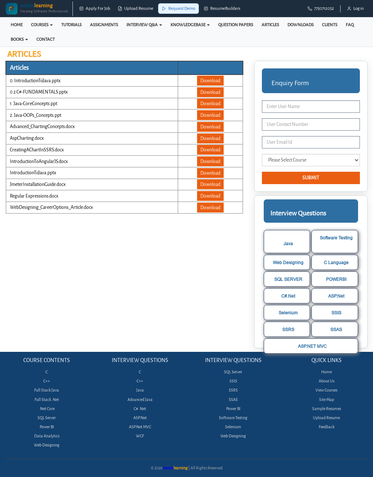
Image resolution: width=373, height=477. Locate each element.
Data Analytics (46, 436)
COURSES (42, 25)
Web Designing (288, 262)
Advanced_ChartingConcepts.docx (42, 126)
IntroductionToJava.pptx (33, 173)
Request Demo (178, 8)
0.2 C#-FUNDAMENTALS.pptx (39, 92)
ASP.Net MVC (140, 427)
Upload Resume (135, 8)
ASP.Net (336, 296)
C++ (46, 381)
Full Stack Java (46, 390)
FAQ (350, 25)
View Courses (326, 390)
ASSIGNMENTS (104, 25)
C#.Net (288, 296)
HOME (17, 25)
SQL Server (47, 418)
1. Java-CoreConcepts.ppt (33, 103)
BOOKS (19, 39)
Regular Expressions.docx (34, 196)
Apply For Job (94, 8)
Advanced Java (140, 399)
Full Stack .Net (47, 399)
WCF (140, 436)
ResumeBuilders (222, 8)
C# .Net (140, 409)
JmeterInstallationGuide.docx (38, 184)
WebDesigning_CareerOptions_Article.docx (51, 207)
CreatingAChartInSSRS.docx (37, 150)
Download (210, 80)
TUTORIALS (71, 25)
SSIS (336, 312)
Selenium (288, 312)
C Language (336, 262)
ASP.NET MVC (312, 346)
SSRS (288, 329)
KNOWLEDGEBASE (190, 25)
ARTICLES (270, 25)
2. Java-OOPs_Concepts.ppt (35, 115)
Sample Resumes (326, 409)
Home (326, 372)
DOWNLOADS (300, 25)
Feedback (326, 427)
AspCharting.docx (27, 138)
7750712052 (320, 8)
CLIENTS (329, 25)
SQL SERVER (288, 279)
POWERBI (336, 279)
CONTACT (45, 39)
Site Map (326, 399)
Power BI (47, 427)
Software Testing (336, 238)
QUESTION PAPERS (235, 25)
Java (288, 243)
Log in (355, 8)
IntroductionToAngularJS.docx (39, 161)
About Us (326, 381)
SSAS (336, 329)
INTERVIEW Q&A (144, 25)
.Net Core (47, 409)
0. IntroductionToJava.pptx (35, 80)
